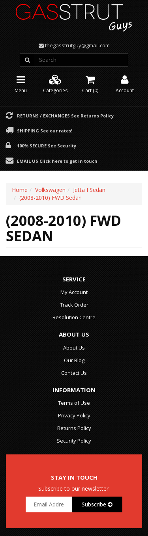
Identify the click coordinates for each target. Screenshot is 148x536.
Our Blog (74, 360)
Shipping (44, 130)
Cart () (90, 83)
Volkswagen (50, 190)
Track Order (74, 304)
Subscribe (97, 504)
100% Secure (46, 145)
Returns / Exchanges (65, 115)
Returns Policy (74, 428)
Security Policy (74, 440)
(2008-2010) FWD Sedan (50, 197)
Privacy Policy (74, 415)
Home (20, 190)
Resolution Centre (74, 317)
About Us (74, 347)
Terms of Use (74, 402)
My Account (74, 292)
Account (125, 83)
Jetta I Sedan (89, 190)
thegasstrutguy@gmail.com (77, 45)
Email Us (57, 161)
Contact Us (74, 372)
